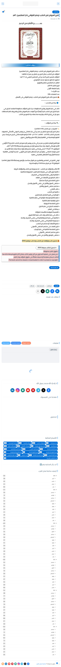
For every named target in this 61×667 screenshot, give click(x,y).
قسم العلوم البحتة (30, 452)
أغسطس (52, 501)
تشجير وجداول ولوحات (38, 446)
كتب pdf (32, 286)
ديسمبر (52, 492)
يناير (53, 487)
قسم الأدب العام (10, 446)
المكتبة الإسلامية (10, 443)
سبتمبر (52, 498)
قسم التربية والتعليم (12, 449)
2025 (54, 490)
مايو (53, 509)
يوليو (53, 504)
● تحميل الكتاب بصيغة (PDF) (47, 247)
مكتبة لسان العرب (41, 664)
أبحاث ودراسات (51, 443)
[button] (52, 291)
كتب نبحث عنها (40, 286)
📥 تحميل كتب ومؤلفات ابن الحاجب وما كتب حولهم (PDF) (40, 240)
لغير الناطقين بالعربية (30, 458)
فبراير (53, 484)
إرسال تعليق (53, 349)
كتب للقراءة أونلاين (10, 455)
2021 (54, 627)
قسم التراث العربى (30, 449)
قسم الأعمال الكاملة (48, 449)
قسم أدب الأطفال (23, 446)
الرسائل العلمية (25, 443)
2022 (54, 590)
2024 (54, 523)
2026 (54, 476)
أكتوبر (53, 532)
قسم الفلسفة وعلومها (13, 452)
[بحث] (3, 3)
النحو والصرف (51, 446)
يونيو (53, 506)
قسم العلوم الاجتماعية (48, 452)
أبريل (53, 478)
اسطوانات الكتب (38, 443)
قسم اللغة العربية (50, 455)
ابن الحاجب (55, 12)
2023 (54, 559)
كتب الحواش (23, 455)
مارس (53, 481)
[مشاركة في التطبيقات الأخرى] (38, 291)
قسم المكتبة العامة (36, 455)
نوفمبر (52, 495)
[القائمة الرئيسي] (58, 3)
